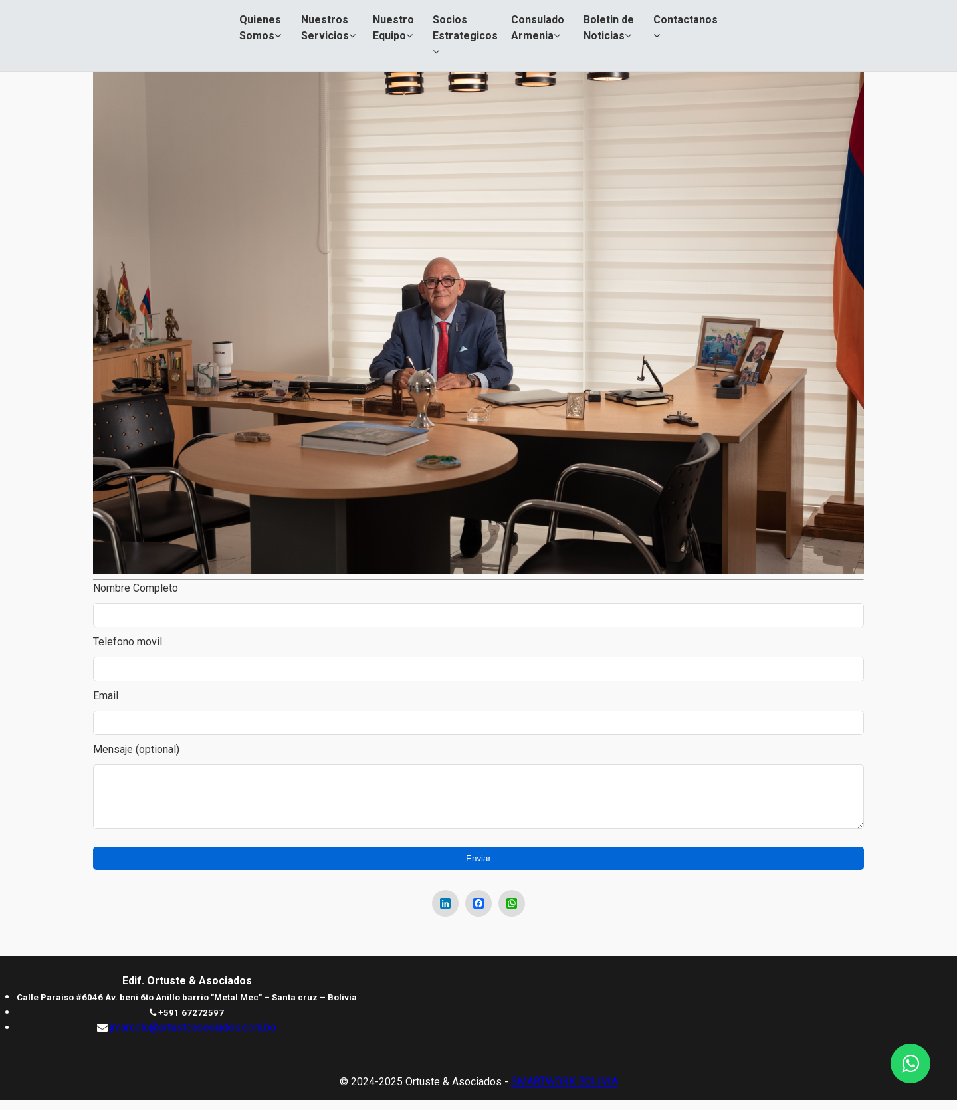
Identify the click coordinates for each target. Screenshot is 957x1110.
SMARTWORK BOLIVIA (564, 1091)
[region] (478, 500)
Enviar (478, 868)
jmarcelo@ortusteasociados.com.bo (193, 1037)
